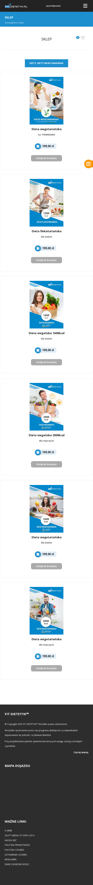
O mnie (8, 830)
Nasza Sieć (11, 840)
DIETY (33, 63)
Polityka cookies (14, 849)
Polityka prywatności (17, 844)
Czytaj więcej (81, 752)
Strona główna (11, 22)
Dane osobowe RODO (17, 864)
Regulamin (10, 859)
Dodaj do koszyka (46, 158)
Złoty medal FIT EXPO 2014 (19, 835)
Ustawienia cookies (16, 854)
